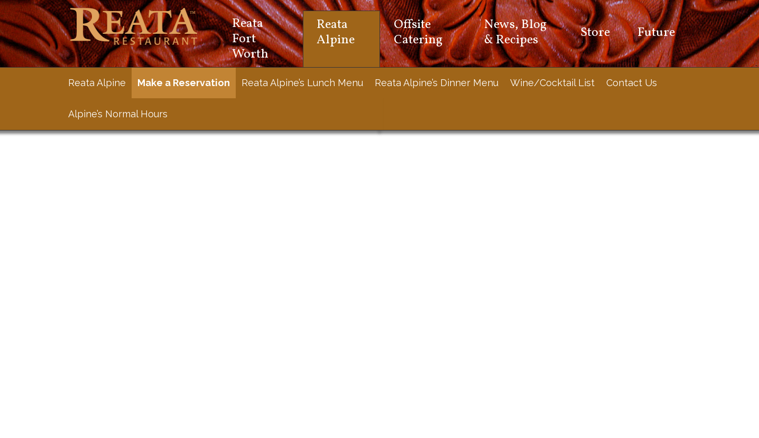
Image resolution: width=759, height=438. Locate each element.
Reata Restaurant (133, 26)
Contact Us (631, 82)
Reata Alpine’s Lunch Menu (302, 82)
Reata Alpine (97, 82)
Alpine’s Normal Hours (118, 113)
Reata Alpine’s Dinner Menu (436, 82)
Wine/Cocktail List (552, 82)
